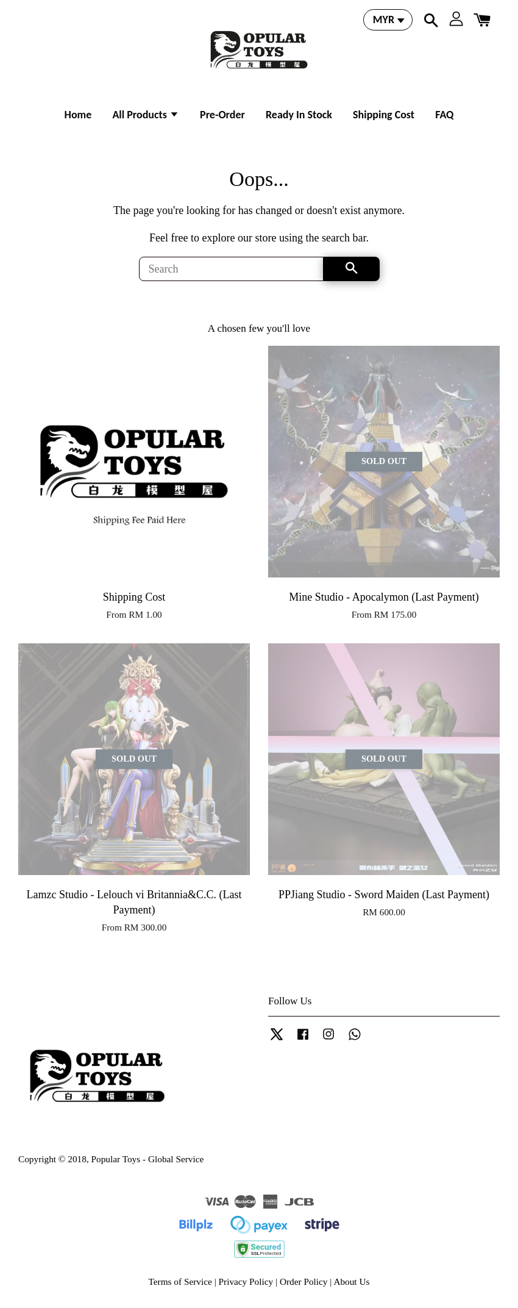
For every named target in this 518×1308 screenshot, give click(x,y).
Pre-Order (222, 114)
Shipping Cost (383, 114)
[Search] (231, 269)
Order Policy (304, 1281)
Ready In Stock (299, 114)
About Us (351, 1281)
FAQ (444, 114)
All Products (145, 114)
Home (78, 114)
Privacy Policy (246, 1281)
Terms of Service (180, 1281)
